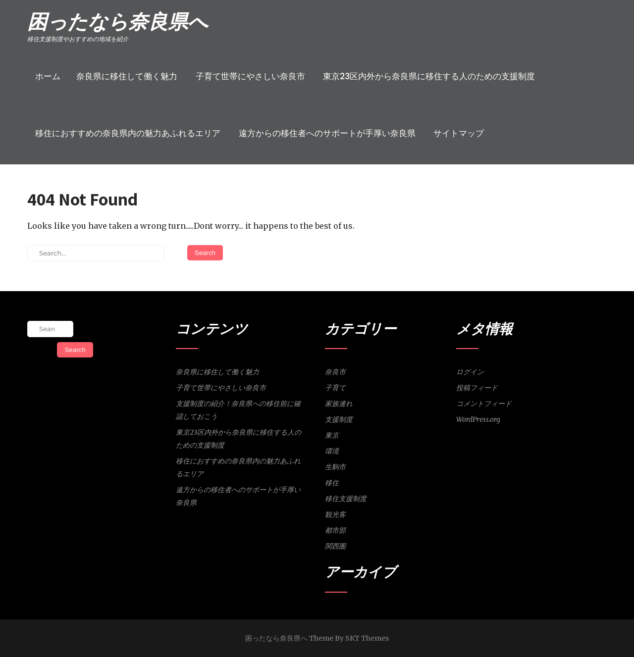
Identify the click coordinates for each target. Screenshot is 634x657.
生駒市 (335, 466)
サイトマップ (458, 133)
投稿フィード (477, 387)
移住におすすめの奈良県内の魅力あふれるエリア (127, 133)
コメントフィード (484, 403)
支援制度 (339, 419)
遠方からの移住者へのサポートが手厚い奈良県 (327, 133)
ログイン (470, 371)
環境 (332, 451)
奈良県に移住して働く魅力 (126, 76)
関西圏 (335, 546)
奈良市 (335, 371)
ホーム (47, 76)
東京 (332, 435)
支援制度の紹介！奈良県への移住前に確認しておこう (238, 410)
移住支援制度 (346, 498)
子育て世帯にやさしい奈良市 (250, 76)
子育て (335, 387)
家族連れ (339, 403)
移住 (332, 482)
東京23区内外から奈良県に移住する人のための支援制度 (429, 76)
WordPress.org (478, 419)
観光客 (335, 514)
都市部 (335, 530)
